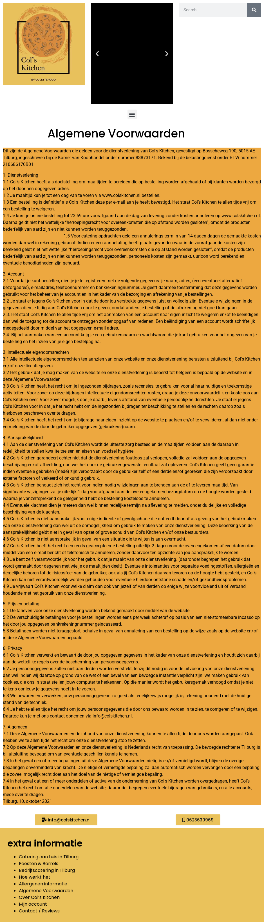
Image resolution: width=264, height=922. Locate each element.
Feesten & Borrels (39, 863)
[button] (97, 53)
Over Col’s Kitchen (39, 897)
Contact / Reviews (39, 911)
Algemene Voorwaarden (46, 890)
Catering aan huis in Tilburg (49, 857)
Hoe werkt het (34, 877)
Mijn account (33, 904)
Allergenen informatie (43, 884)
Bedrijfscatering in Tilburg (47, 870)
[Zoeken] (254, 10)
